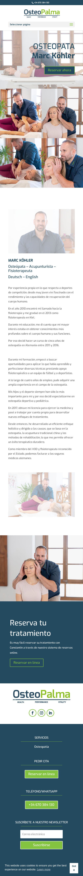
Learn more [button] (43, 869)
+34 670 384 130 (41, 2)
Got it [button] (74, 868)
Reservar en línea (27, 662)
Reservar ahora (59, 70)
